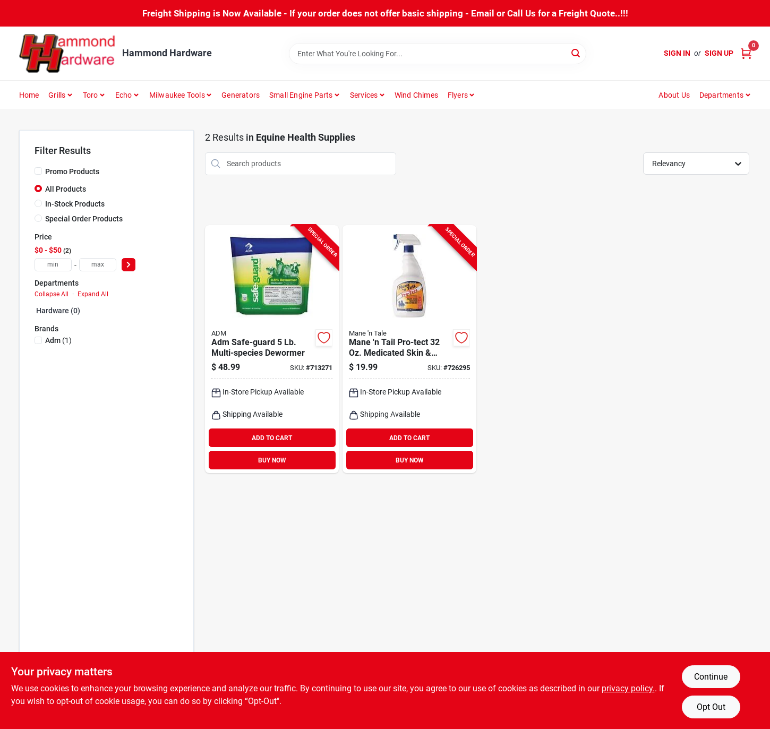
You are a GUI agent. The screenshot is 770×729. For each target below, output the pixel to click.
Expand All (93, 294)
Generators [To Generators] (240, 95)
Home (29, 95)
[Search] (576, 53)
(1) (58, 340)
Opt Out (711, 707)
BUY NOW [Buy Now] (272, 460)
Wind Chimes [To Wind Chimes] (416, 95)
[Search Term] (437, 53)
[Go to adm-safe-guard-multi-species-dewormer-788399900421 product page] (272, 349)
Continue (711, 677)
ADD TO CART (272, 438)
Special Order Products (84, 218)
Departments (721, 95)
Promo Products (72, 171)
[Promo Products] (38, 171)
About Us (674, 95)
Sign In (677, 53)
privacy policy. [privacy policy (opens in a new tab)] (628, 688)
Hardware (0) (58, 310)
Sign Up (719, 53)
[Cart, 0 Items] (746, 53)
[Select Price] (128, 264)
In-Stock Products (75, 204)
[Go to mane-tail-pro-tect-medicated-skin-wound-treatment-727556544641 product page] (409, 349)
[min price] (53, 264)
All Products (65, 189)
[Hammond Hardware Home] (67, 53)
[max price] (97, 264)
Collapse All (52, 294)
